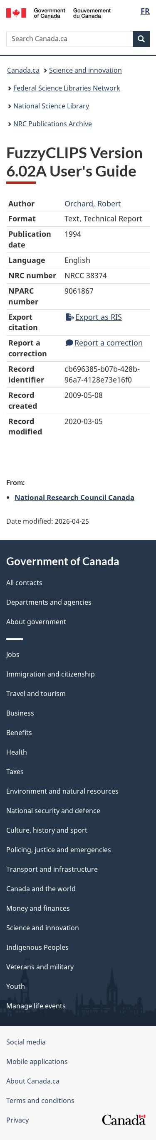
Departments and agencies (49, 602)
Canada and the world (41, 888)
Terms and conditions (40, 1100)
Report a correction (104, 343)
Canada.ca (23, 70)
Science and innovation (85, 70)
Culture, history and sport (46, 830)
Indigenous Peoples (37, 947)
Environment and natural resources (62, 791)
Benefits (19, 732)
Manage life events (36, 1005)
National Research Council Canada (74, 497)
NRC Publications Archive (52, 123)
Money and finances (38, 908)
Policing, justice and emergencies (58, 849)
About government (36, 621)
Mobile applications (37, 1061)
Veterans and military (40, 966)
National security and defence (53, 810)
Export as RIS (94, 317)
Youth (15, 986)
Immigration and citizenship (50, 674)
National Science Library (51, 105)
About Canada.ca (32, 1081)
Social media (26, 1042)
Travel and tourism (36, 693)
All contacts (24, 582)
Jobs (13, 654)
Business (20, 713)
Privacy (17, 1120)
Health (16, 752)
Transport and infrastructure (52, 869)
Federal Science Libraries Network (66, 88)
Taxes (15, 771)
